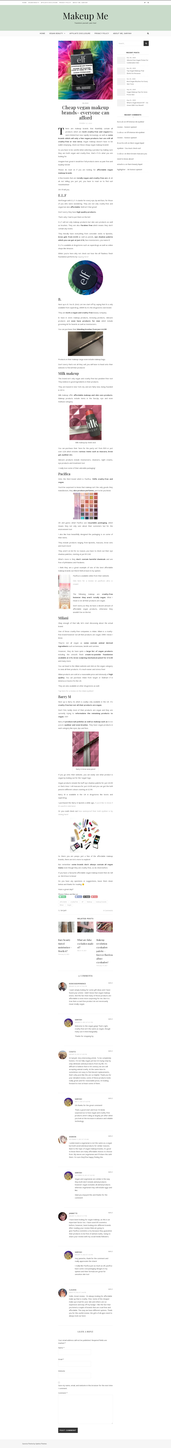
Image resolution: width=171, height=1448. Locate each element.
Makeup (89, 902)
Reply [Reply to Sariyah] (110, 1019)
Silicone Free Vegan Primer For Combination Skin (137, 61)
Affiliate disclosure (49, 2)
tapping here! (83, 257)
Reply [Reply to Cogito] (110, 1051)
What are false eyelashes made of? (85, 944)
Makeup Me (85, 15)
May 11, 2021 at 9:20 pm (82, 1101)
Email (61, 1359)
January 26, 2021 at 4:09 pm (78, 1054)
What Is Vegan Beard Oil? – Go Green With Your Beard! (137, 104)
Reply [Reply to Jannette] (110, 1213)
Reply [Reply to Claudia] (110, 1289)
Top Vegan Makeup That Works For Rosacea (135, 72)
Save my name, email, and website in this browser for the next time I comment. (85, 1386)
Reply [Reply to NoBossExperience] (110, 983)
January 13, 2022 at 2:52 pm (84, 1255)
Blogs (86, 103)
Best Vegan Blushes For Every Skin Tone (137, 82)
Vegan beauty (33, 2)
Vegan (69, 905)
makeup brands (101, 902)
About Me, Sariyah (80, 2)
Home (24, 2)
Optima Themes (41, 1444)
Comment (62, 1393)
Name (61, 1348)
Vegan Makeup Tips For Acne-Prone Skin (137, 93)
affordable (63, 902)
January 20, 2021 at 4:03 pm (78, 986)
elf (82, 902)
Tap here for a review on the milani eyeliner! (76, 691)
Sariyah (64, 910)
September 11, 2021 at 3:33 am (79, 1139)
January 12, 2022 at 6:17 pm (78, 1216)
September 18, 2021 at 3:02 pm (85, 1175)
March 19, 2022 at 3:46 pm (77, 1292)
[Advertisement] (133, 222)
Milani (62, 905)
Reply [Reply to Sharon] (110, 1136)
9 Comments (108, 910)
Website (61, 1371)
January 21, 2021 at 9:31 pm (84, 1022)
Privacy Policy (65, 2)
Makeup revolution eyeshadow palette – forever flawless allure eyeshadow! (104, 951)
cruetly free (74, 902)
